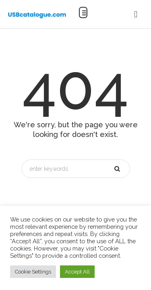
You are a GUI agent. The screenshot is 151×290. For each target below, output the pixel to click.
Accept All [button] (77, 272)
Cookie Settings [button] (33, 272)
